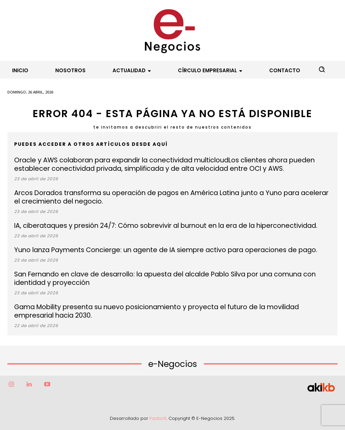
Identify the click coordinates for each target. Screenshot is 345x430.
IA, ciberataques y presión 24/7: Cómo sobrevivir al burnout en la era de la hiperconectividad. (155, 225)
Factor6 (158, 418)
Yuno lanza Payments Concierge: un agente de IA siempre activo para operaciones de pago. (153, 250)
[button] (322, 69)
